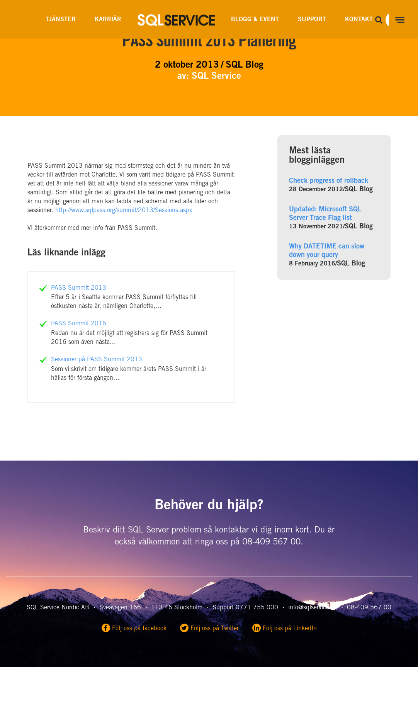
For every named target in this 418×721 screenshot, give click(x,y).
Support (312, 20)
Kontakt (359, 20)
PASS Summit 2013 (78, 288)
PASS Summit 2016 (78, 324)
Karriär (108, 20)
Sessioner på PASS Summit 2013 (96, 360)
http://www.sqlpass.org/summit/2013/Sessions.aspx (123, 210)
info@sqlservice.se (312, 608)
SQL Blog (359, 189)
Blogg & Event (255, 20)
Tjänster (61, 20)
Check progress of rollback (328, 181)
